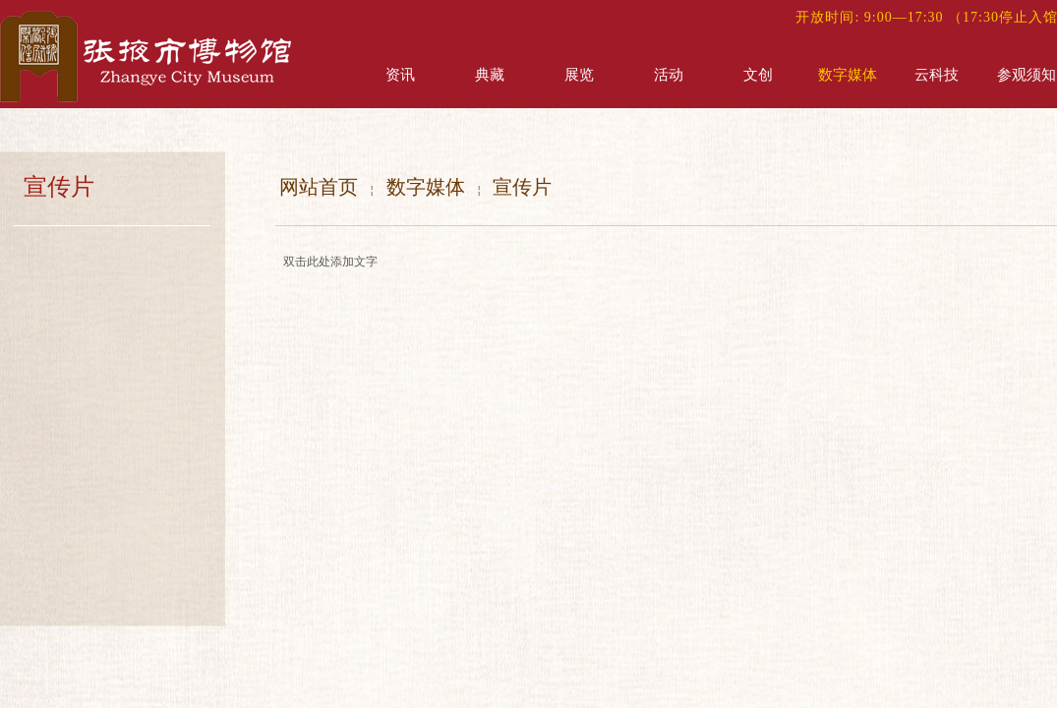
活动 (668, 75)
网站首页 (318, 187)
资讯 (400, 75)
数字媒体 (847, 75)
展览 (579, 75)
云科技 (936, 75)
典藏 (489, 75)
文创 (758, 75)
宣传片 (522, 187)
